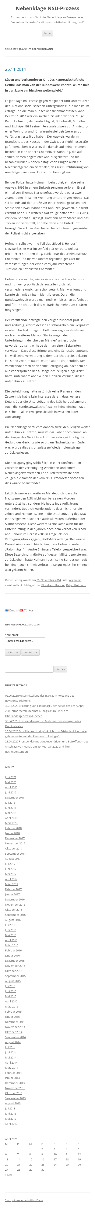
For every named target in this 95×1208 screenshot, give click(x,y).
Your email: (12, 635)
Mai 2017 (10, 874)
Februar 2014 (13, 1073)
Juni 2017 (10, 869)
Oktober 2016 (13, 910)
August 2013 (13, 1103)
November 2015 (15, 966)
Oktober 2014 (13, 1032)
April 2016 (11, 940)
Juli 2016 (10, 925)
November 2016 (15, 904)
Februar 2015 (13, 1011)
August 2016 (13, 920)
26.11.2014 (15, 69)
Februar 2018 (13, 828)
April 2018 (11, 818)
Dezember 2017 (15, 838)
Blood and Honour (53, 585)
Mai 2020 (10, 782)
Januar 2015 (12, 1017)
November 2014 (15, 1027)
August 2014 (13, 1042)
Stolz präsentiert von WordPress (24, 1200)
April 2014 (11, 1062)
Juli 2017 (10, 864)
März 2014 (11, 1068)
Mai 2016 (10, 935)
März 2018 (11, 823)
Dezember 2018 (15, 797)
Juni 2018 (10, 808)
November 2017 (15, 843)
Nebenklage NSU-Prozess (47, 8)
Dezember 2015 (15, 960)
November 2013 (15, 1088)
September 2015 (15, 976)
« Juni (8, 1175)
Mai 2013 (10, 1119)
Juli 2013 (10, 1108)
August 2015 (13, 981)
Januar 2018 (12, 833)
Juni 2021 (10, 777)
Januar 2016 (12, 955)
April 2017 (11, 879)
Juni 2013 (10, 1113)
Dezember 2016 (15, 899)
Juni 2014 (10, 1052)
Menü (47, 33)
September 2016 (15, 915)
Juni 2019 (10, 792)
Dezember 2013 (15, 1083)
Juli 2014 (10, 1047)
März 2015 (11, 1006)
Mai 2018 (10, 813)
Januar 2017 (12, 894)
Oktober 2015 (13, 971)
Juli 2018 (10, 802)
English (12, 610)
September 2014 (15, 1037)
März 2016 (11, 945)
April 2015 (11, 1001)
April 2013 (11, 1124)
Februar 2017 (13, 889)
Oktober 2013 (13, 1093)
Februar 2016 (13, 950)
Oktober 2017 (13, 848)
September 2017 (15, 853)
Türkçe (27, 610)
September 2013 (15, 1098)
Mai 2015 (10, 996)
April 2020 (11, 787)
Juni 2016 (10, 930)
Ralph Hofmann (76, 585)
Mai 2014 (10, 1057)
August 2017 (13, 859)
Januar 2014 (12, 1078)
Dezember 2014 (15, 1022)
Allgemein (75, 580)
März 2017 (11, 884)
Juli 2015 (10, 986)
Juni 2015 (10, 991)
